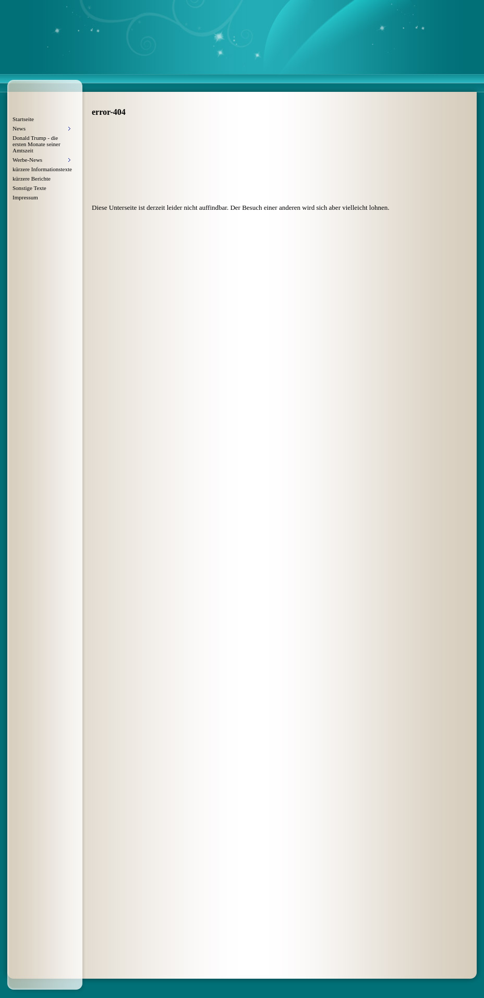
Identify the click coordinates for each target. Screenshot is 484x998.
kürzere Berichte (32, 178)
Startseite (23, 119)
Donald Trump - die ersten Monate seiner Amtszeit (36, 144)
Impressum (25, 197)
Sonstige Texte (29, 188)
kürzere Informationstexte (42, 169)
